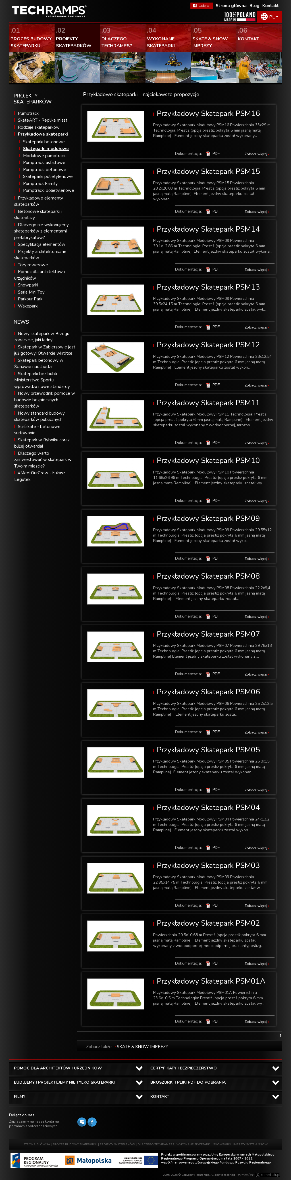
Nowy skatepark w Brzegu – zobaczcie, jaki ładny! (43, 337)
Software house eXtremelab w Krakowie (267, 1175)
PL (272, 17)
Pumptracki (29, 113)
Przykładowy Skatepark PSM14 (208, 229)
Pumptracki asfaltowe (44, 162)
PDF (216, 153)
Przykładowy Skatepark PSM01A (211, 981)
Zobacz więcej (256, 154)
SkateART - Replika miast (42, 120)
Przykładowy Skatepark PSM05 (208, 750)
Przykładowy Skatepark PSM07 (208, 634)
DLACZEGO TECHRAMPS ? (156, 1144)
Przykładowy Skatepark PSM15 (208, 171)
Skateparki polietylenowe (48, 176)
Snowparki (28, 285)
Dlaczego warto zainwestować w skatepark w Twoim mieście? (43, 459)
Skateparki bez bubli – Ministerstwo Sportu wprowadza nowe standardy (42, 380)
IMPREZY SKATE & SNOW (250, 1144)
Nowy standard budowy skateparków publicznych (39, 416)
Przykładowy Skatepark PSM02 (208, 923)
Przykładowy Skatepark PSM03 (208, 866)
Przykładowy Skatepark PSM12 (208, 345)
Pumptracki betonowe (44, 170)
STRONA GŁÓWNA (37, 1144)
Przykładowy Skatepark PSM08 (208, 576)
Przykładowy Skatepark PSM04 (208, 808)
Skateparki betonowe (44, 142)
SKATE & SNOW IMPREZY (142, 1047)
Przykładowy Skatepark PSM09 (208, 518)
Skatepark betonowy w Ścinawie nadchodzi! (38, 364)
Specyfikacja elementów (41, 244)
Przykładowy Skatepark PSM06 (208, 692)
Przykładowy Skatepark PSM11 (208, 403)
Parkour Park (30, 299)
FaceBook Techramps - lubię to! (201, 6)
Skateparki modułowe (46, 148)
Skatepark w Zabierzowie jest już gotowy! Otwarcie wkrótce (44, 350)
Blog (254, 6)
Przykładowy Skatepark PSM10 (208, 461)
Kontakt (270, 6)
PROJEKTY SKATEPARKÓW (117, 1144)
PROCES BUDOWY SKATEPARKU (75, 1144)
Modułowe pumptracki (44, 156)
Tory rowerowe (33, 265)
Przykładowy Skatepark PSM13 (208, 287)
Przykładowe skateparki (43, 134)
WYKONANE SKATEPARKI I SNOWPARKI (203, 1144)
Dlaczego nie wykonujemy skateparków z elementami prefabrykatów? (41, 231)
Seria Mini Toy (31, 292)
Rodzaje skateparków (39, 127)
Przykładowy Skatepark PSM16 (208, 114)
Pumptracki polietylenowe (48, 190)
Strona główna (231, 6)
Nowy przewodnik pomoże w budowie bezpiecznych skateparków (44, 399)
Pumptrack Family (40, 183)
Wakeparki (28, 306)
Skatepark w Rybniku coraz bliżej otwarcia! (42, 443)
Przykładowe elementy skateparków (38, 201)
